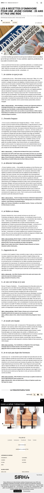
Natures (24, 460)
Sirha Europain (25, 471)
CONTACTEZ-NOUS (22, 444)
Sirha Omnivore (6, 22)
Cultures (15, 22)
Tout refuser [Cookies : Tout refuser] (39, 475)
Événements (4, 457)
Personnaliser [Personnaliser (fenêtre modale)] (26, 491)
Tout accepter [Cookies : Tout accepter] (17, 491)
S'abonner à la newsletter (22, 449)
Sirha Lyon (3, 471)
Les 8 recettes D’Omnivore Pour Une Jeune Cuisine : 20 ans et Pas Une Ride (20, 15)
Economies (24, 457)
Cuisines (3, 460)
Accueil (2, 15)
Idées (2, 464)
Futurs (2, 462)
